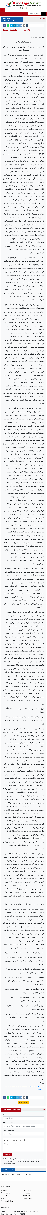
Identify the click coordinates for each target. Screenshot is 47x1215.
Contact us (6, 1193)
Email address (8, 1122)
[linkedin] (14, 25)
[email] (24, 25)
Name (5, 1114)
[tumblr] (27, 25)
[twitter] (11, 25)
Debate (27, 1195)
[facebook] (4, 25)
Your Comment (8, 1130)
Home (4, 1190)
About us (27, 1190)
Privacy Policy (7, 1201)
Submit (7, 1155)
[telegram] (17, 25)
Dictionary (6, 1198)
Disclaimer (28, 1198)
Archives (27, 1193)
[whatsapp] (8, 25)
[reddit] (20, 25)
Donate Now (23, 1103)
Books (4, 1195)
